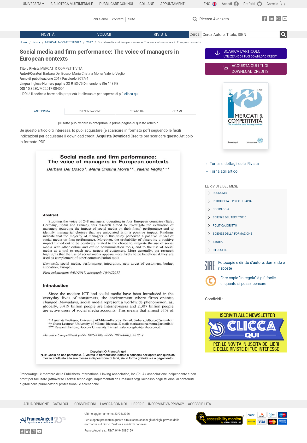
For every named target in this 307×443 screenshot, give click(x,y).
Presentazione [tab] (90, 111)
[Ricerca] (283, 34)
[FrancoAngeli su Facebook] (264, 19)
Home (23, 42)
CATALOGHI (62, 404)
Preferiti (249, 4)
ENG (207, 4)
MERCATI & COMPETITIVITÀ (63, 42)
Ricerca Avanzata (214, 19)
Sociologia (221, 209)
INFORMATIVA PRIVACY (166, 404)
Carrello (272, 4)
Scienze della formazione (232, 233)
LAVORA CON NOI (113, 404)
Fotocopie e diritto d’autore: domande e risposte (251, 265)
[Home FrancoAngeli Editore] (51, 19)
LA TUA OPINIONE (35, 404)
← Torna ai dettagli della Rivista (232, 163)
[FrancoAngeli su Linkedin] (271, 19)
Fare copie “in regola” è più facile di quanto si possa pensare (248, 281)
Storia (218, 242)
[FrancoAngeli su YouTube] (285, 19)
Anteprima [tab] (42, 111)
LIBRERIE (137, 404)
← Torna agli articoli (222, 171)
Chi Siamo (101, 19)
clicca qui (131, 94)
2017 (89, 42)
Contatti (118, 19)
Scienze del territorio (230, 217)
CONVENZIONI (85, 404)
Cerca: (195, 34)
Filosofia (219, 250)
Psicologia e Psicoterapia (232, 201)
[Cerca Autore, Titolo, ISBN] (240, 34)
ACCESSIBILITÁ (199, 404)
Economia (220, 193)
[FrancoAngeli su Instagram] (278, 19)
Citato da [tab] (137, 111)
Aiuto (131, 19)
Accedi (227, 4)
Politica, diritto (225, 225)
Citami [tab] (177, 111)
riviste (36, 42)
